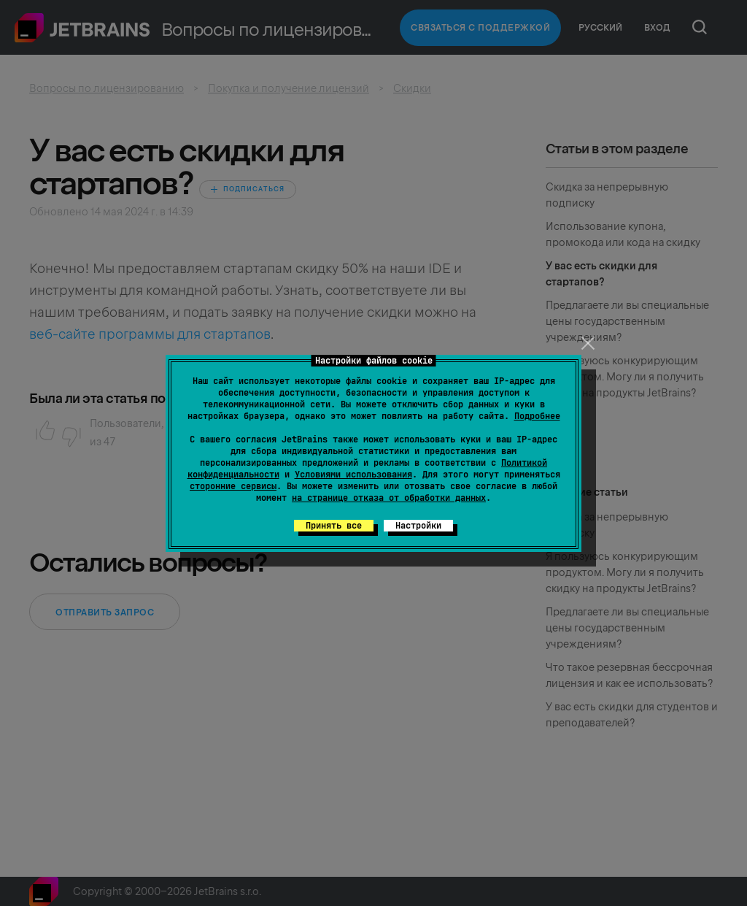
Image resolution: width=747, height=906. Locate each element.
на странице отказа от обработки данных (389, 498)
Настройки (418, 525)
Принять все (334, 525)
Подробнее (537, 416)
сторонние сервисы (233, 486)
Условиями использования (353, 474)
